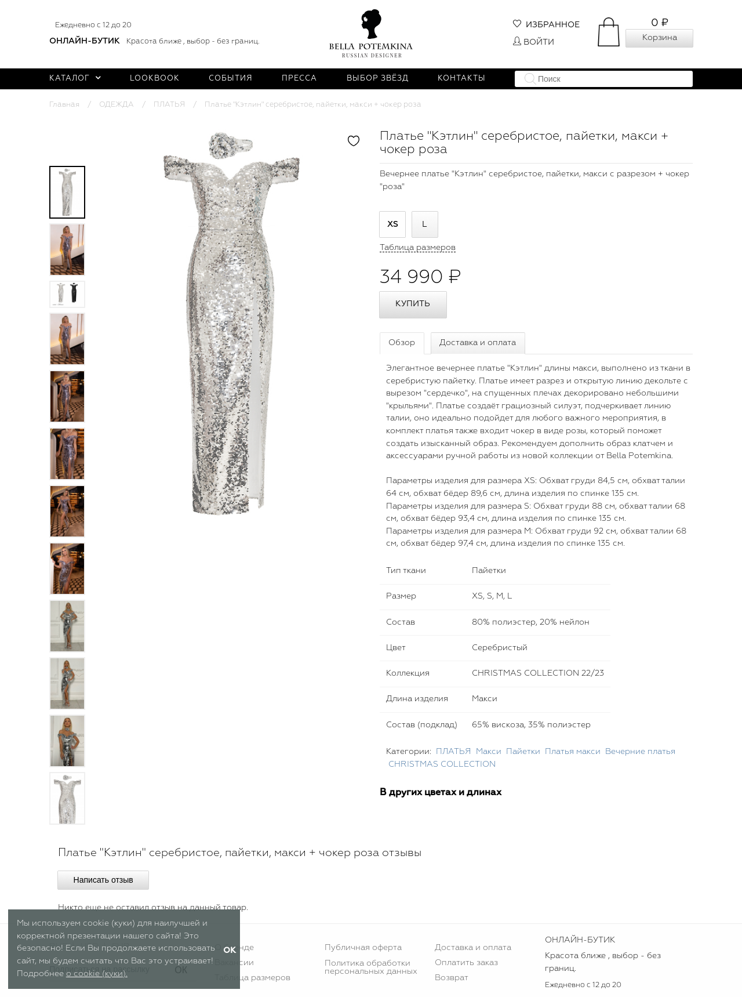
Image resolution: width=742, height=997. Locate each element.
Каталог (75, 78)
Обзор (401, 343)
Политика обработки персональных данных (371, 967)
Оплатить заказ (466, 963)
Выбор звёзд (378, 78)
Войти (533, 42)
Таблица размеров (252, 978)
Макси (488, 752)
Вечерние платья (640, 752)
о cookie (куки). (97, 974)
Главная (64, 104)
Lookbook (155, 78)
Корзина (659, 38)
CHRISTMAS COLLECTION (442, 764)
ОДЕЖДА (116, 104)
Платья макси (573, 752)
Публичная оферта (363, 948)
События (231, 78)
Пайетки (523, 752)
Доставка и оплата (477, 343)
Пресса (299, 78)
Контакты (462, 78)
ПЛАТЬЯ (169, 104)
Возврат (451, 978)
